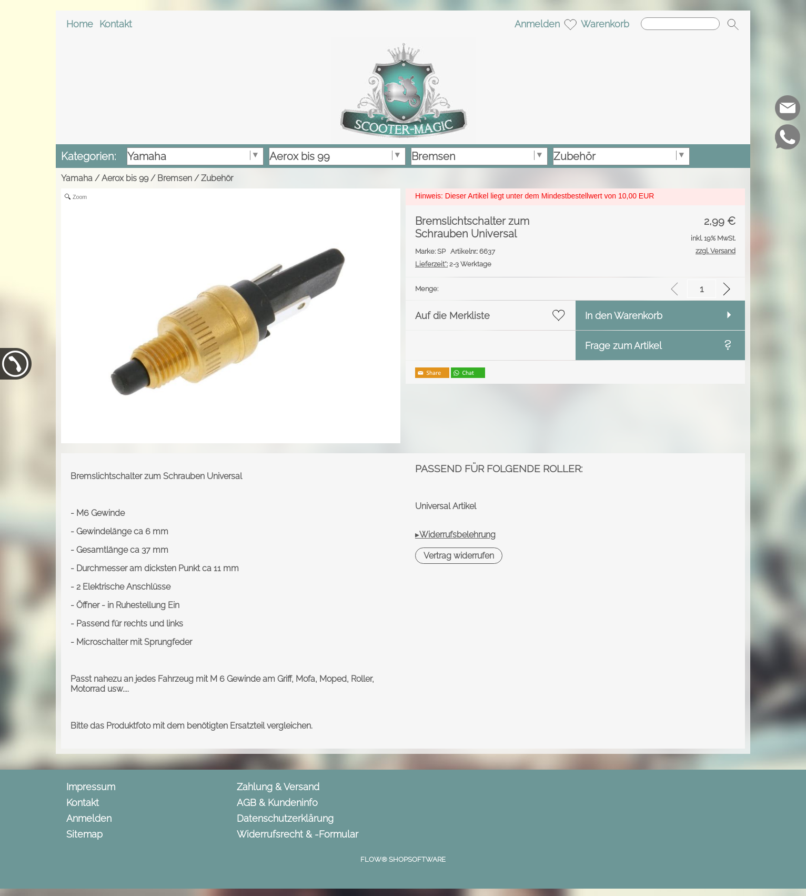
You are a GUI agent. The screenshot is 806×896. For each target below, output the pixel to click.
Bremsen (174, 178)
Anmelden (537, 23)
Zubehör (217, 178)
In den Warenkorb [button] (623, 315)
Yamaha (77, 178)
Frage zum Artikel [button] (623, 345)
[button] (733, 24)
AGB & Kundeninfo (277, 802)
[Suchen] (680, 23)
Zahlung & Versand (278, 786)
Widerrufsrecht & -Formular (297, 834)
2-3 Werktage (453, 264)
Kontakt (115, 23)
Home (79, 23)
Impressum (90, 786)
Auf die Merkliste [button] (452, 315)
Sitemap (84, 834)
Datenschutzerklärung (285, 818)
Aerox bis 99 (125, 178)
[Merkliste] (570, 24)
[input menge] (701, 289)
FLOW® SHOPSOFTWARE (403, 859)
